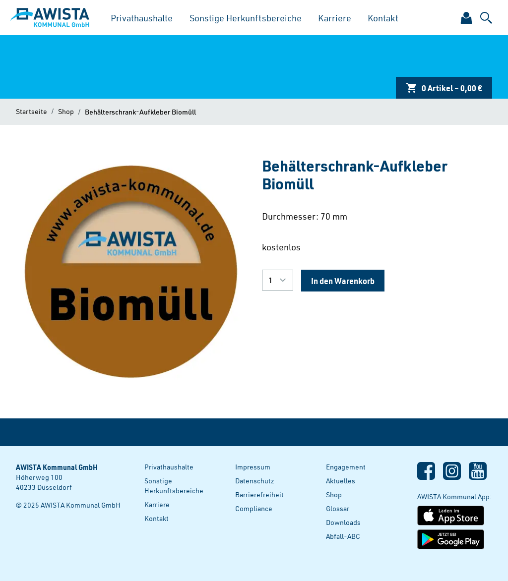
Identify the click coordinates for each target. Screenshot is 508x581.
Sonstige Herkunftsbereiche (246, 17)
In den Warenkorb (343, 280)
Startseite (31, 111)
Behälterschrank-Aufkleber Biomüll (140, 111)
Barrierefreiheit (259, 494)
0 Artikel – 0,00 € (444, 88)
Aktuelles (340, 480)
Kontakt (383, 17)
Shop (66, 111)
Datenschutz (254, 480)
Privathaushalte (142, 17)
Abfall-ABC (343, 536)
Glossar (337, 508)
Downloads (343, 522)
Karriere (334, 17)
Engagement (346, 467)
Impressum (252, 467)
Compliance (253, 508)
